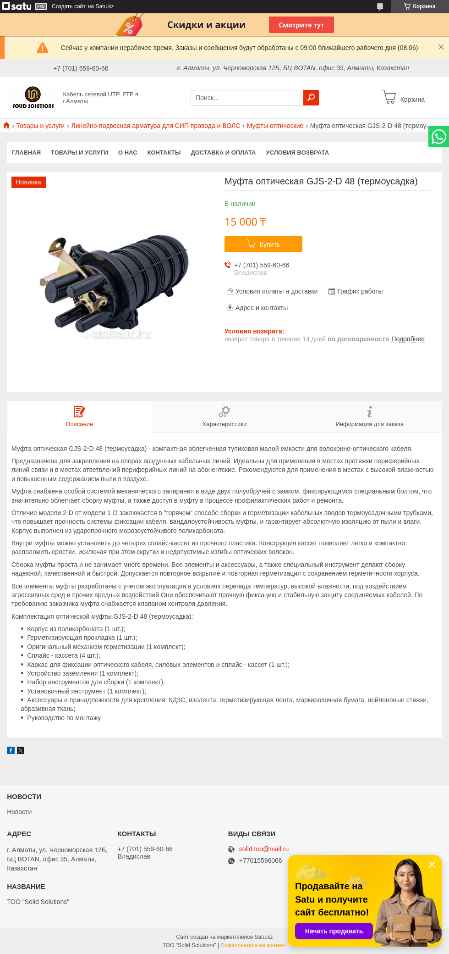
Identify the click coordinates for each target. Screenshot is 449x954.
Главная (26, 152)
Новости (19, 811)
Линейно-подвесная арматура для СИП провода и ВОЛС (156, 125)
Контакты (164, 152)
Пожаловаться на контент (253, 945)
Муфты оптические (275, 125)
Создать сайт (69, 6)
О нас (127, 152)
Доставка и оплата (223, 152)
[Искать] (311, 97)
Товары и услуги (40, 125)
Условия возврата (297, 152)
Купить (270, 244)
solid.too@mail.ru (264, 849)
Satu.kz (263, 937)
